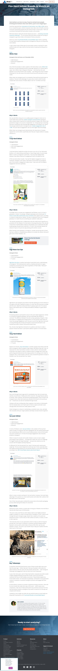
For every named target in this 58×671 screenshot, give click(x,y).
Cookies (41, 664)
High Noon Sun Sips (14, 262)
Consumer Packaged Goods (22, 645)
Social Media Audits (7, 647)
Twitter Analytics (20, 656)
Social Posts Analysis (7, 646)
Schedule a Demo (46, 650)
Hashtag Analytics (6, 653)
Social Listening (6, 645)
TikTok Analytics (20, 652)
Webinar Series (32, 647)
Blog (31, 641)
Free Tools (32, 643)
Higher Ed (18, 642)
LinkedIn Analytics (20, 657)
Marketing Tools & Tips (23, 13)
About (44, 641)
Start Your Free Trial (29, 629)
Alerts (4, 655)
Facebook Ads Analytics (7, 654)
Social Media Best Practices (34, 13)
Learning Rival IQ (33, 649)
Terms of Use (32, 664)
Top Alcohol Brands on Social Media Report (34, 595)
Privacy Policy (37, 664)
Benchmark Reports (33, 642)
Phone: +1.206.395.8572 (47, 653)
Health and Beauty (20, 646)
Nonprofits (19, 643)
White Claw (44, 66)
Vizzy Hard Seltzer (24, 346)
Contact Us (45, 649)
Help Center (45, 648)
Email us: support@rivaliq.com (48, 652)
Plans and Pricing (46, 642)
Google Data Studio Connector (9, 657)
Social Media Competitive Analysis (8, 643)
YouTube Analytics (20, 658)
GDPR (44, 664)
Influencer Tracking (6, 651)
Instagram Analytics (20, 653)
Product (4, 641)
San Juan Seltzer (26, 429)
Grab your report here (30, 242)
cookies (9, 659)
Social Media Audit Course (34, 646)
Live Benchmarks (33, 645)
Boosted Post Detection (7, 650)
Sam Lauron (26, 11)
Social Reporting (6, 649)
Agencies (18, 641)
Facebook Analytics (20, 654)
